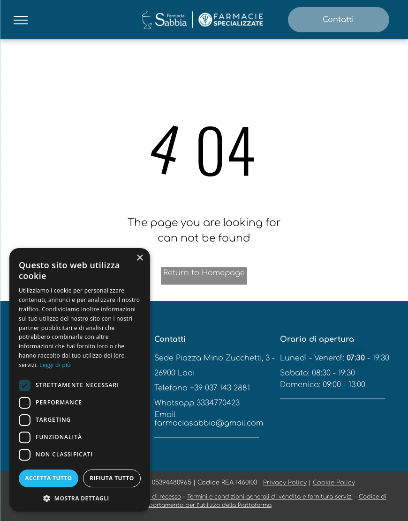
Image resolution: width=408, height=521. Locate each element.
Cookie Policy (334, 482)
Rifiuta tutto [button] (112, 478)
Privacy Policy (285, 482)
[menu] (20, 20)
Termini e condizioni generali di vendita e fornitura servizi (270, 496)
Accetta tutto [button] (48, 478)
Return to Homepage (204, 273)
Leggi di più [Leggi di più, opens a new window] (55, 365)
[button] (80, 497)
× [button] (139, 258)
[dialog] (79, 380)
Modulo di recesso (154, 496)
